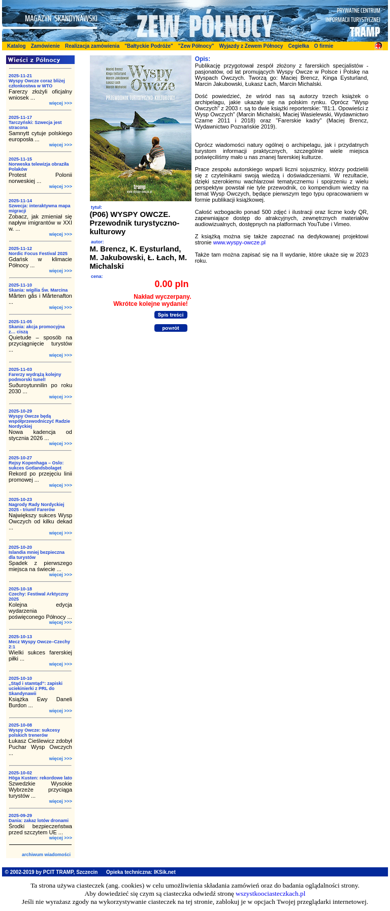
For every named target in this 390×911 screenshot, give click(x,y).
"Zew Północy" (196, 46)
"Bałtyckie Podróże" (148, 46)
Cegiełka (298, 46)
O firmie (324, 46)
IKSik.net (165, 872)
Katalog (16, 46)
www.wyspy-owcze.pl (239, 242)
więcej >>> (60, 103)
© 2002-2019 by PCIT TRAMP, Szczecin (51, 872)
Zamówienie (45, 46)
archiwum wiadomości (46, 854)
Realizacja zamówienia (92, 46)
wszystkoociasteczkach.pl (270, 893)
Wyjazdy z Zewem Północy (251, 46)
